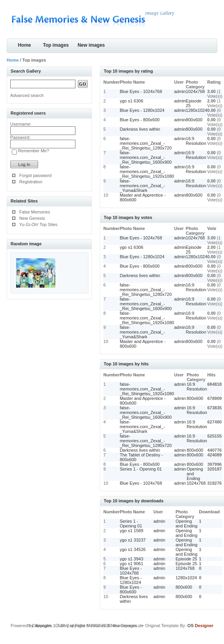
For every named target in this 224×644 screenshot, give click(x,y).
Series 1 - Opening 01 (141, 469)
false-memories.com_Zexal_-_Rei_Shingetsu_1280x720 (146, 143)
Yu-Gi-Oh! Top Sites (38, 224)
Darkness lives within (140, 129)
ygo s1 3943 (131, 558)
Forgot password (35, 175)
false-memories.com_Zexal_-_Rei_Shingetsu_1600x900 (146, 157)
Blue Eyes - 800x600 (140, 119)
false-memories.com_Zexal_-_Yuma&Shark (142, 186)
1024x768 (195, 91)
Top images (56, 45)
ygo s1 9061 (131, 563)
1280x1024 (196, 110)
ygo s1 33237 (133, 540)
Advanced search (27, 95)
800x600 (194, 119)
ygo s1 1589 (131, 530)
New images (91, 45)
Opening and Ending (187, 523)
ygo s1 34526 (133, 549)
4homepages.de (127, 625)
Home (24, 45)
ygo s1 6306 (131, 101)
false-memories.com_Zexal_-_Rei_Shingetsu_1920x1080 (147, 171)
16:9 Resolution (196, 141)
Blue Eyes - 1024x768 (141, 91)
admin (180, 91)
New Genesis (32, 218)
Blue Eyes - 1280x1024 (142, 110)
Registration (30, 181)
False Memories (34, 212)
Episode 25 (186, 558)
